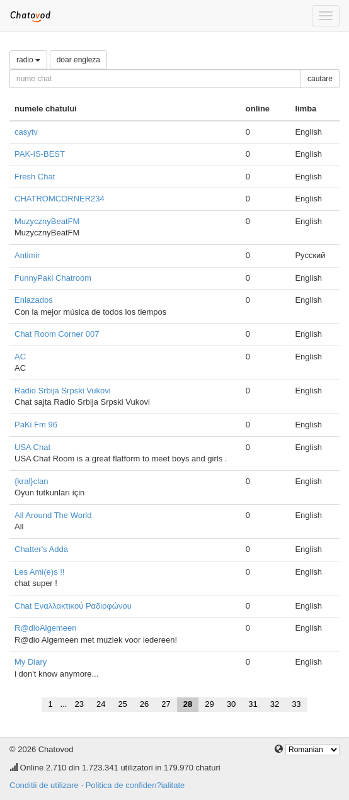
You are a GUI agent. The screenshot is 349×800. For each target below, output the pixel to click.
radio (28, 59)
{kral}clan (31, 481)
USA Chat (32, 447)
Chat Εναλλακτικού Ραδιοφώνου (73, 606)
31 (252, 704)
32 (274, 704)
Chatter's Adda (41, 549)
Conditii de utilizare (44, 785)
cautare (320, 78)
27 (165, 704)
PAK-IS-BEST (39, 154)
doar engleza (78, 59)
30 (231, 704)
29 (209, 704)
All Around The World (52, 515)
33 (296, 704)
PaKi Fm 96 (35, 424)
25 (122, 704)
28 (187, 704)
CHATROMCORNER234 (59, 198)
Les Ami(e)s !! (39, 572)
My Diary (30, 662)
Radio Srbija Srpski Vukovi (62, 390)
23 (78, 704)
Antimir (27, 255)
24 (100, 704)
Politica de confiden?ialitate (135, 785)
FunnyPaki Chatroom (52, 278)
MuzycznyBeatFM (46, 221)
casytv (26, 132)
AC (20, 356)
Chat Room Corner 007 (56, 334)
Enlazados (33, 300)
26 (144, 704)
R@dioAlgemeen (45, 628)
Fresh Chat (34, 176)
